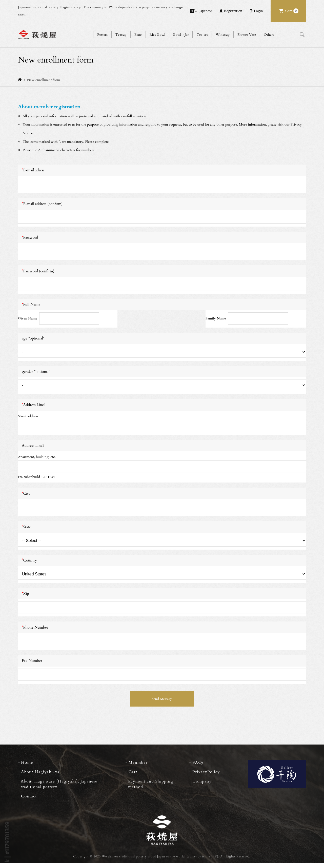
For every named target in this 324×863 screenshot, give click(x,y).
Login (258, 10)
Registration (233, 10)
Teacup (121, 34)
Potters (102, 34)
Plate (138, 34)
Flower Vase (246, 34)
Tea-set (202, 34)
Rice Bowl (157, 34)
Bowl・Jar (181, 34)
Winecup (223, 34)
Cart (291, 10)
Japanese (205, 10)
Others (269, 34)
